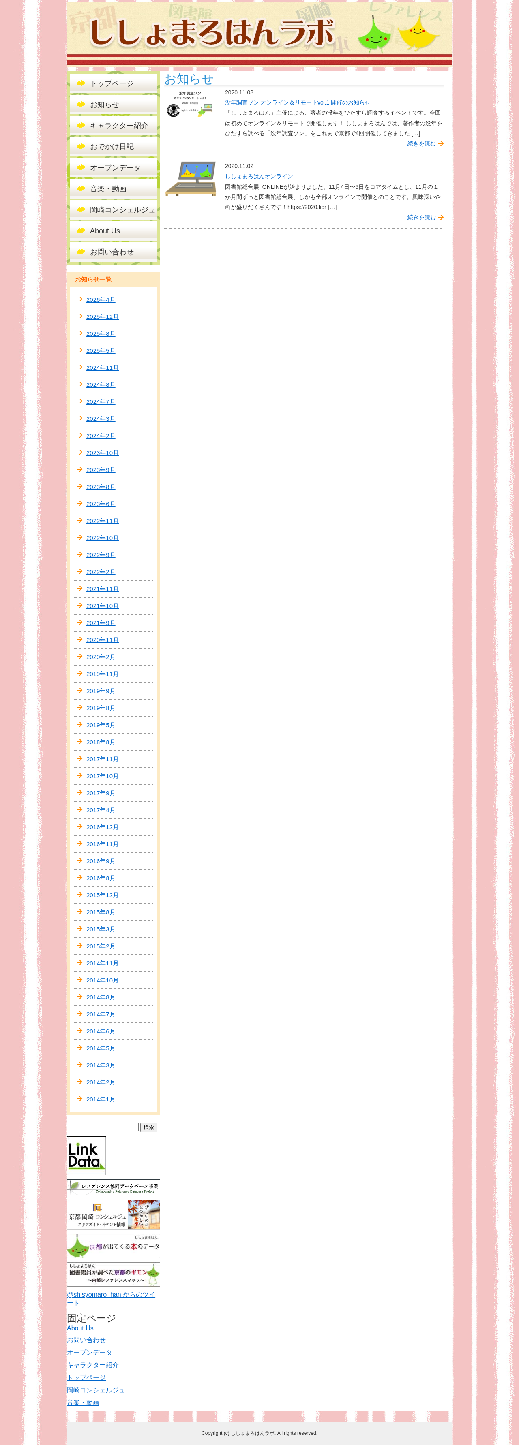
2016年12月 (102, 827)
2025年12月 (102, 316)
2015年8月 (101, 912)
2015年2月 (101, 946)
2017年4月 (101, 810)
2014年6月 (101, 1031)
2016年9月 (101, 861)
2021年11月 (102, 588)
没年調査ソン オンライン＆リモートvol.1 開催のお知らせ (298, 102)
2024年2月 (101, 435)
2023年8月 (101, 486)
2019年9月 (101, 690)
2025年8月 (101, 333)
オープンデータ (115, 168)
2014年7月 (101, 1014)
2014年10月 (102, 980)
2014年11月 (102, 963)
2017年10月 (102, 776)
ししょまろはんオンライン (259, 176)
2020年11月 (102, 639)
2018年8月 (101, 742)
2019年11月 (102, 673)
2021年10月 (102, 605)
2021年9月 (101, 622)
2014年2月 (101, 1082)
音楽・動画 (108, 189)
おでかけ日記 (112, 147)
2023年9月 (101, 469)
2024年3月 (101, 418)
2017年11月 (102, 759)
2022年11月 (102, 520)
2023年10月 (102, 452)
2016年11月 (102, 844)
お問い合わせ (112, 252)
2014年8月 (101, 997)
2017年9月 (101, 793)
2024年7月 (101, 401)
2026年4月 (101, 299)
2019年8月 (101, 707)
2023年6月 (101, 503)
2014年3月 (101, 1065)
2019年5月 (101, 724)
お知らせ (104, 104)
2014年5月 (101, 1048)
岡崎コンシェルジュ (123, 210)
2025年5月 (101, 350)
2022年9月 (101, 554)
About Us (105, 231)
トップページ (112, 83)
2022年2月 (101, 571)
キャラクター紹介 (119, 126)
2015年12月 (102, 895)
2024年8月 (101, 384)
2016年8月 (101, 878)
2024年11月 (102, 367)
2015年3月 (101, 929)
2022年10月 (102, 537)
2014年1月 (101, 1099)
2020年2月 (101, 656)
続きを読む (421, 143)
